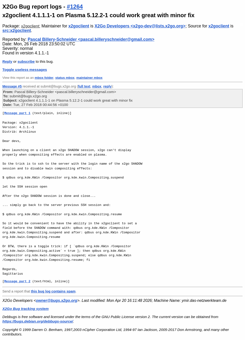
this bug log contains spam (53, 291)
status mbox (65, 77)
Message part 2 (17, 281)
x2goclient (30, 26)
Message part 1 (17, 113)
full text (84, 86)
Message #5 (12, 86)
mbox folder (44, 77)
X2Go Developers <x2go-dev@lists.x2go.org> (140, 26)
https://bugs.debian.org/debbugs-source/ (37, 321)
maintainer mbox (89, 77)
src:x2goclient (16, 30)
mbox (96, 86)
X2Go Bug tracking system (25, 309)
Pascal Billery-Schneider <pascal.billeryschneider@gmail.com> (91, 39)
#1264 (75, 6)
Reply (7, 61)
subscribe (26, 61)
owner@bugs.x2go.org (56, 300)
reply (107, 86)
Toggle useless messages (24, 70)
